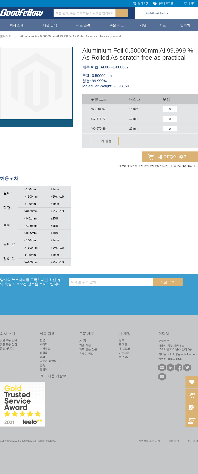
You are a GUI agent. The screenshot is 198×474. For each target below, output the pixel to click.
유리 (42, 356)
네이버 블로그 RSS (170, 358)
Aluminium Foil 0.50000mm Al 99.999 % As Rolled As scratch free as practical (70, 36)
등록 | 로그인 (165, 3)
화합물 (44, 352)
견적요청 (143, 3)
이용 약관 (173, 440)
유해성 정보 (86, 353)
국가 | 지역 (189, 3)
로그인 (123, 344)
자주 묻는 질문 (88, 349)
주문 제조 (116, 25)
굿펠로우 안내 (8, 340)
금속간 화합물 (48, 361)
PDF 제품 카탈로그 (55, 376)
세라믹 (44, 344)
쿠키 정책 (192, 440)
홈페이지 (6, 36)
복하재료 (45, 348)
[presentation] (100, 294)
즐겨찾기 (124, 356)
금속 (42, 365)
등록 (121, 340)
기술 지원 (85, 345)
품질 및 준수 (7, 348)
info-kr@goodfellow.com (157, 13)
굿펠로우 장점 (8, 344)
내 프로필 (124, 348)
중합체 (44, 369)
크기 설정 (105, 141)
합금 (42, 340)
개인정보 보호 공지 (149, 440)
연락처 (185, 25)
